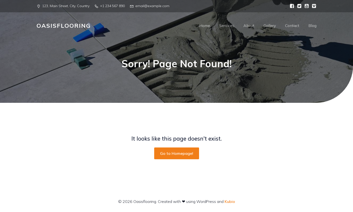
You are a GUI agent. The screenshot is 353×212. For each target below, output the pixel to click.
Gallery (270, 25)
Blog (312, 25)
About (248, 25)
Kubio (230, 201)
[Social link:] (290, 6)
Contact (292, 25)
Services (226, 25)
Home (204, 25)
